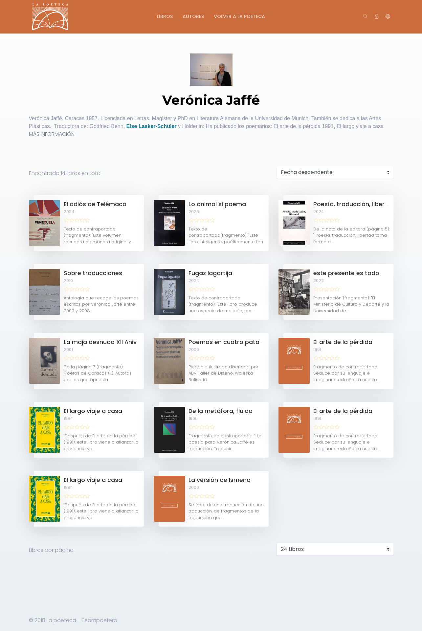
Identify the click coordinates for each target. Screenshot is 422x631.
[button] (387, 16)
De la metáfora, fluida (221, 411)
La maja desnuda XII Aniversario (110, 342)
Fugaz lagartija (210, 273)
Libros (165, 16)
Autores (193, 16)
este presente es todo (346, 273)
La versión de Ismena (220, 480)
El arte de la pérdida (342, 342)
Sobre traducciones (93, 273)
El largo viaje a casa (93, 411)
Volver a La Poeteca (239, 16)
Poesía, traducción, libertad (354, 204)
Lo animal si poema (217, 204)
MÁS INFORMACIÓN (52, 134)
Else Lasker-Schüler (151, 126)
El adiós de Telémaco (95, 204)
